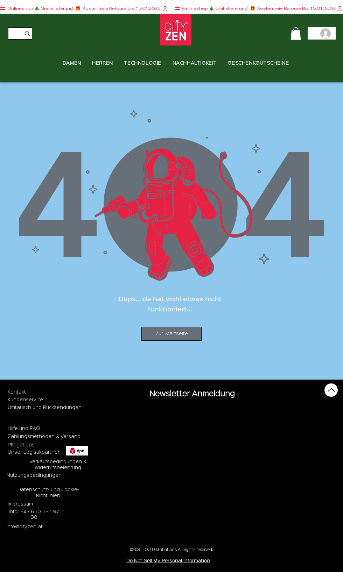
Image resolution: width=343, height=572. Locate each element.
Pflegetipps (21, 445)
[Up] (331, 390)
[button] (295, 33)
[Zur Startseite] (171, 334)
